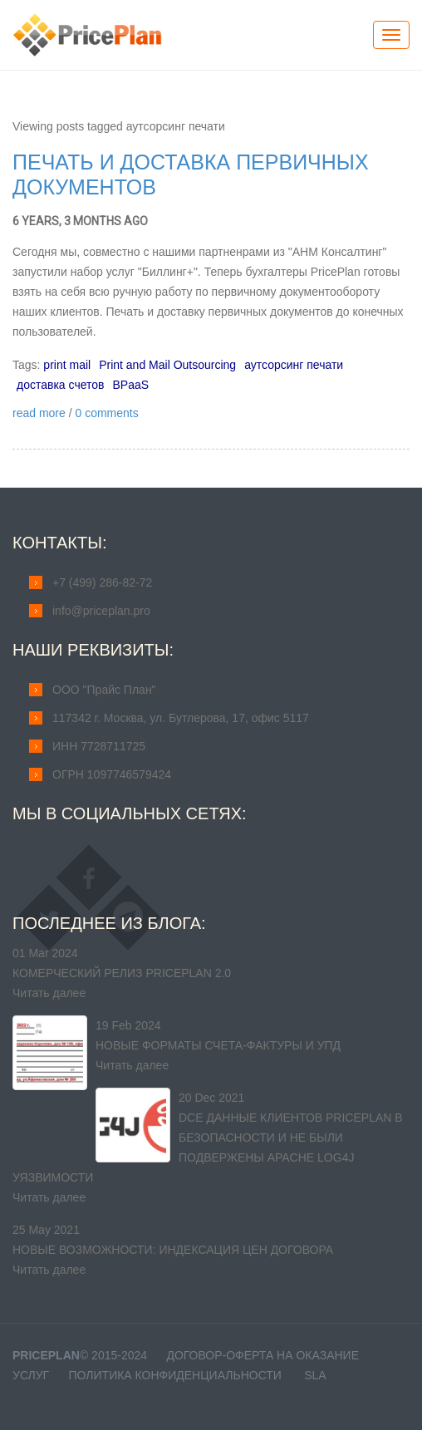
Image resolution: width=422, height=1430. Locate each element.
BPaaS (130, 384)
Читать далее (49, 993)
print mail (67, 364)
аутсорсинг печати (293, 364)
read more (39, 413)
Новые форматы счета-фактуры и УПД (218, 1045)
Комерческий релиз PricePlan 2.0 (121, 973)
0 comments (106, 413)
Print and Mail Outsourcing (167, 364)
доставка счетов (60, 384)
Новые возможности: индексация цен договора (172, 1249)
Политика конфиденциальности (175, 1375)
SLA (315, 1375)
